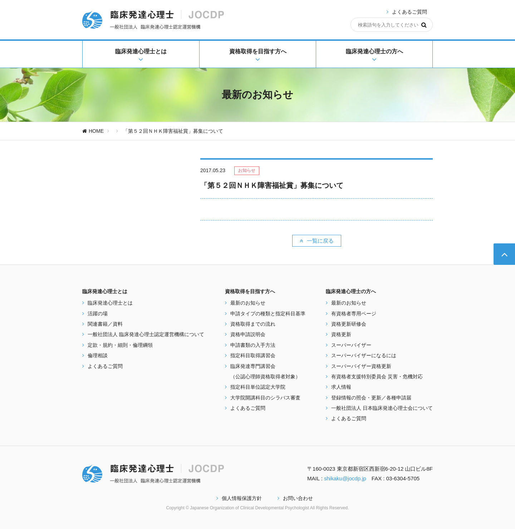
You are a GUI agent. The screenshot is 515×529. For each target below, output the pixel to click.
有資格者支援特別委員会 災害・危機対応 (377, 376)
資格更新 (341, 334)
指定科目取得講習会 (252, 355)
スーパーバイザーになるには (363, 355)
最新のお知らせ (247, 303)
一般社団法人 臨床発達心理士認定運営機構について (146, 334)
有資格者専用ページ (353, 313)
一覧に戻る (317, 241)
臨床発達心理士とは (110, 303)
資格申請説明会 (247, 334)
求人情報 (341, 387)
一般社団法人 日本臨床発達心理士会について (382, 408)
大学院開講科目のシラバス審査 (265, 398)
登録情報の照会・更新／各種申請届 (371, 398)
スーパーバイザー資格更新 (361, 366)
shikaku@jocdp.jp (345, 478)
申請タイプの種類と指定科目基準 (267, 313)
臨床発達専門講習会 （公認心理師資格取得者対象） (265, 371)
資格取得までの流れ (252, 324)
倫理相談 (98, 355)
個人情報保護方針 (239, 498)
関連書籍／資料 (105, 324)
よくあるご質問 (409, 12)
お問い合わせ (295, 498)
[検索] (424, 25)
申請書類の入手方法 (252, 345)
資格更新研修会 (348, 324)
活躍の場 (98, 313)
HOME (93, 131)
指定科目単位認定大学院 (257, 387)
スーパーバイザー (351, 345)
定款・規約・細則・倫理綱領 (120, 345)
